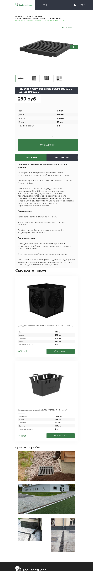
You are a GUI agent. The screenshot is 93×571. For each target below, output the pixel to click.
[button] (74, 47)
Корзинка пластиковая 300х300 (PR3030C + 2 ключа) (42, 410)
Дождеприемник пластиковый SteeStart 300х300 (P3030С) (45, 325)
